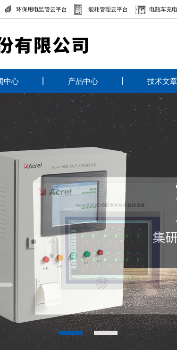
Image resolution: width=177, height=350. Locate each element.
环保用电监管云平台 (41, 9)
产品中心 (83, 81)
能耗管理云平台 (108, 9)
